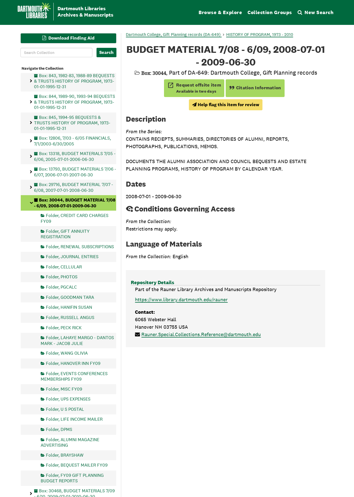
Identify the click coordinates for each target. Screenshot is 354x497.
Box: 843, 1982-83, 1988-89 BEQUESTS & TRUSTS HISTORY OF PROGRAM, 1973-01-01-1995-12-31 (74, 80)
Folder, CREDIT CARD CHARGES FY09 (74, 218)
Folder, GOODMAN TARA (70, 297)
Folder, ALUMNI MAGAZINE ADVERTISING (70, 442)
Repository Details (152, 282)
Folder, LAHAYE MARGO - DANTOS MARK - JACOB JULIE (77, 340)
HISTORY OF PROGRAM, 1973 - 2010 (259, 34)
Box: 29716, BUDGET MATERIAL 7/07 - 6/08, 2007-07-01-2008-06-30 (73, 187)
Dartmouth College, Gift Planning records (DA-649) (174, 34)
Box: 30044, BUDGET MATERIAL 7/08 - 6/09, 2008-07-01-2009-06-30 (74, 202)
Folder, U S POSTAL (65, 409)
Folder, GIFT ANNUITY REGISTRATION (65, 233)
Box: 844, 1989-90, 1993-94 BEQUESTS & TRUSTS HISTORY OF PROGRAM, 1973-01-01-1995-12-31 (74, 101)
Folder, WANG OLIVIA (67, 353)
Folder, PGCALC (61, 287)
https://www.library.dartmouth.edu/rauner (181, 299)
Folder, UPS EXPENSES (68, 399)
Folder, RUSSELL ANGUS (70, 317)
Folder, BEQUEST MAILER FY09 (77, 465)
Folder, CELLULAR (64, 267)
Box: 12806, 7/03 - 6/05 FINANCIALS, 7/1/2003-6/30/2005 (72, 141)
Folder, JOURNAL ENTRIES (72, 257)
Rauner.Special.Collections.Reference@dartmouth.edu (201, 334)
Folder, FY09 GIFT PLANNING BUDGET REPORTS (72, 478)
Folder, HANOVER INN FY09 (73, 363)
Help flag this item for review (225, 105)
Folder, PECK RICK (64, 327)
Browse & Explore (220, 12)
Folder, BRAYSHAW (65, 455)
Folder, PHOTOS (61, 277)
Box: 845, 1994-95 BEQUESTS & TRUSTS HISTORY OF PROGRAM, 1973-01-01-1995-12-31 (72, 122)
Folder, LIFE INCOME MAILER (74, 419)
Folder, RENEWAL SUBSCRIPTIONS (80, 246)
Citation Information (255, 88)
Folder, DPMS (59, 429)
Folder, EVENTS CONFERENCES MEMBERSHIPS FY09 (74, 376)
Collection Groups (270, 12)
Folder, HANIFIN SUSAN (69, 307)
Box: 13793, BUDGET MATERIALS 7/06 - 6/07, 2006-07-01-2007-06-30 (75, 171)
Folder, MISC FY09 (64, 389)
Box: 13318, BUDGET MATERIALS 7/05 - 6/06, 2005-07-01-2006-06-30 (75, 156)
